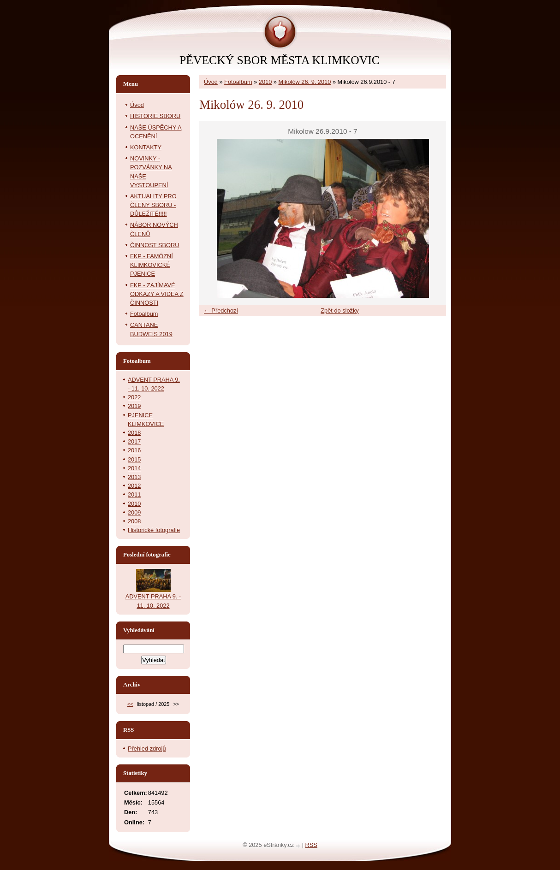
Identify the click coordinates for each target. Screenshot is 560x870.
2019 (134, 405)
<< (130, 704)
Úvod (211, 81)
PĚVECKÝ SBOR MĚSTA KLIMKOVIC (279, 60)
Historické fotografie (154, 530)
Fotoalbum (238, 81)
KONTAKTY (145, 147)
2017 (134, 441)
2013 (134, 476)
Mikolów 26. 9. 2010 (305, 81)
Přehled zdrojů (147, 748)
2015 (134, 459)
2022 (134, 397)
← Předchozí (221, 310)
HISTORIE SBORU (155, 115)
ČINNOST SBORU (154, 245)
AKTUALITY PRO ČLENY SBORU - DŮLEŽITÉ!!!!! (153, 205)
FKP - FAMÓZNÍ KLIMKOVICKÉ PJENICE (151, 265)
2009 (134, 512)
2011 (134, 494)
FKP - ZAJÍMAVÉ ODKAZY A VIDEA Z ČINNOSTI (157, 294)
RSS (311, 844)
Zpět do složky (340, 310)
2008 (134, 521)
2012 (134, 485)
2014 (134, 468)
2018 (134, 432)
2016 (134, 450)
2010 (265, 81)
